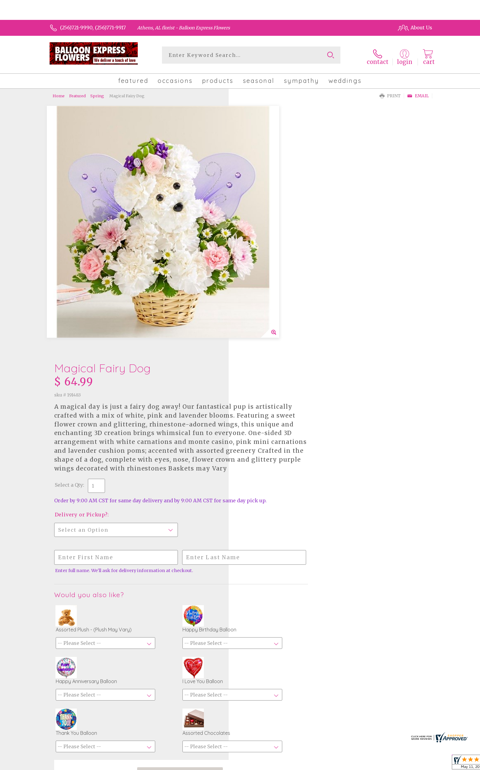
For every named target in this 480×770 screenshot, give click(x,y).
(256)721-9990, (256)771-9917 (93, 27)
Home (59, 93)
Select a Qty (255, 252)
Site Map (415, 764)
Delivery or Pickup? (267, 288)
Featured (77, 93)
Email (418, 93)
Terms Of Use (292, 764)
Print (390, 93)
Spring (97, 93)
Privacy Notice (329, 764)
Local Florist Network (376, 764)
